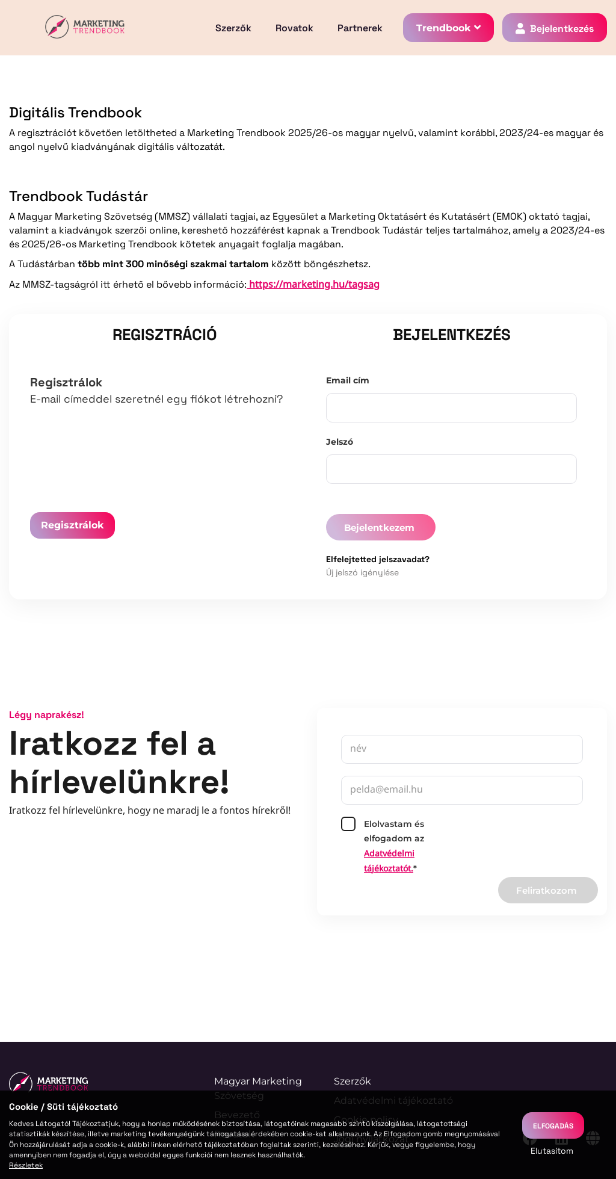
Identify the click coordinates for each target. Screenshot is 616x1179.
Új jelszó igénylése (362, 572)
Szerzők (233, 28)
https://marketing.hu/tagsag (313, 284)
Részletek (26, 1164)
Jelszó (339, 441)
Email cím (347, 380)
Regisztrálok (72, 525)
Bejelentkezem (379, 527)
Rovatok (294, 28)
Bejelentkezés (562, 28)
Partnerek (360, 28)
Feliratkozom (546, 890)
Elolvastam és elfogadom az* (382, 846)
